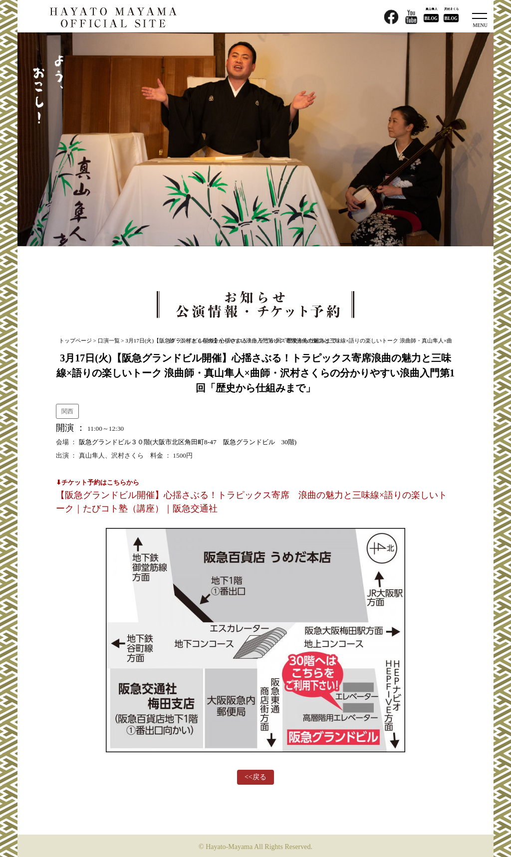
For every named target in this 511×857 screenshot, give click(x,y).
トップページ (75, 340)
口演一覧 (109, 340)
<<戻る (255, 777)
